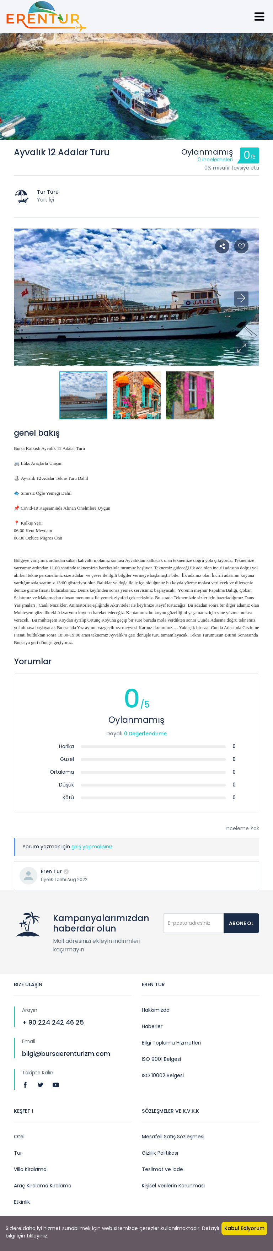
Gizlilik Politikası (160, 1152)
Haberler (152, 1026)
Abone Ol (241, 923)
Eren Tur (51, 871)
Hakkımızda (156, 1010)
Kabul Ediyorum (244, 1228)
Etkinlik (22, 1202)
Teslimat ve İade (162, 1169)
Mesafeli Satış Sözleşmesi (173, 1136)
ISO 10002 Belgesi (163, 1075)
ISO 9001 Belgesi (161, 1059)
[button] (241, 348)
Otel (19, 1136)
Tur (18, 1152)
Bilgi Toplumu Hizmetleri (171, 1042)
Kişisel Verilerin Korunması (173, 1185)
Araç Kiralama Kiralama (42, 1185)
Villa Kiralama (30, 1169)
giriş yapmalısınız (92, 846)
